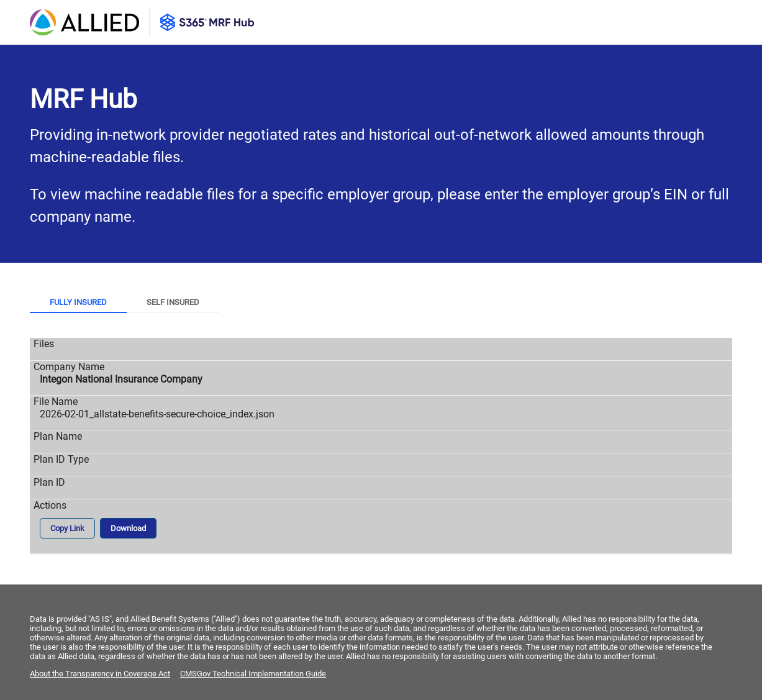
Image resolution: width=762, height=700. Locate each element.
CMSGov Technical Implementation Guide (253, 673)
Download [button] (128, 528)
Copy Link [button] (67, 528)
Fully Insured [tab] (78, 302)
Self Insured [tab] (173, 302)
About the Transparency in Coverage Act (100, 673)
